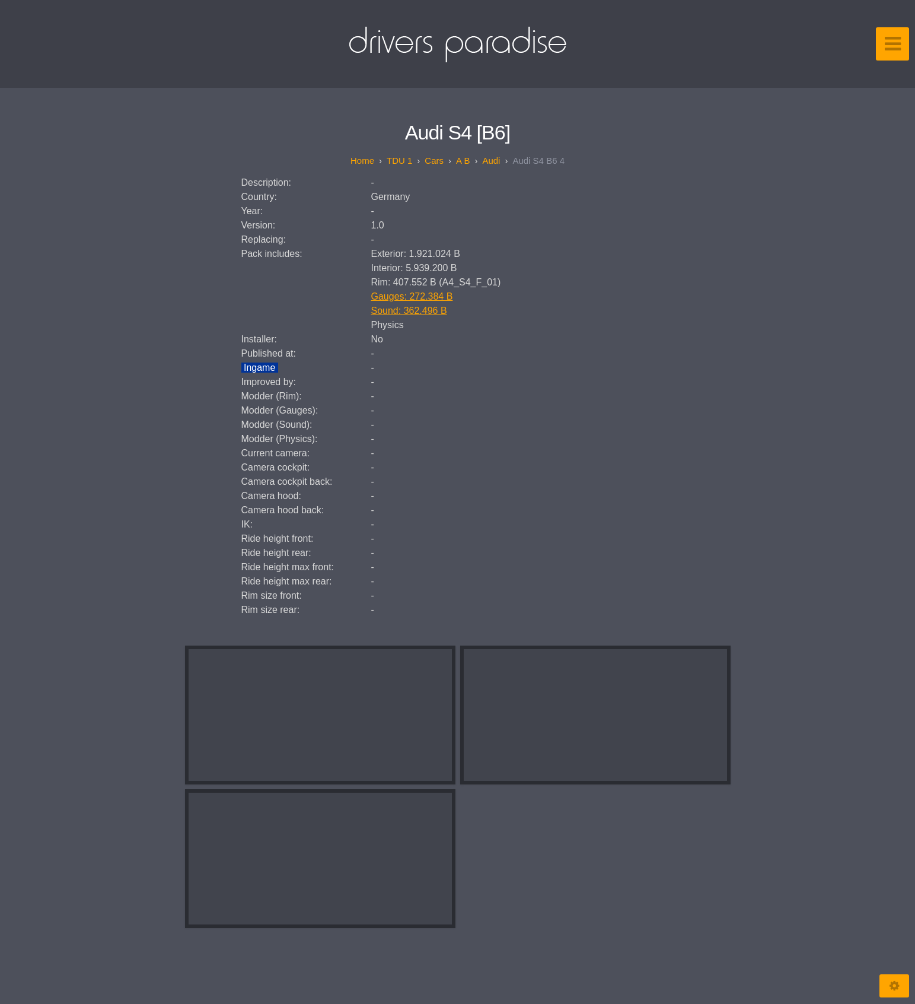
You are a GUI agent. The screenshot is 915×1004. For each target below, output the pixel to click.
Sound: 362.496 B (409, 311)
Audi (491, 160)
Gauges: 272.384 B (412, 296)
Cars (434, 160)
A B (463, 160)
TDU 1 (399, 160)
